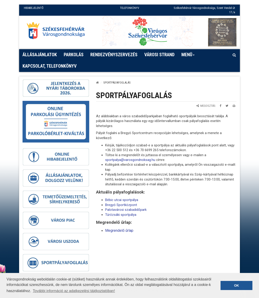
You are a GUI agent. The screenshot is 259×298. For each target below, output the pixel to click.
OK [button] (236, 285)
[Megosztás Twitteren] (227, 105)
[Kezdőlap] (97, 82)
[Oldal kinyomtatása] (234, 105)
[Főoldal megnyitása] (58, 32)
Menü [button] (188, 56)
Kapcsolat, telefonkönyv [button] (50, 66)
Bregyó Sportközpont (121, 205)
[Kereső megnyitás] (234, 55)
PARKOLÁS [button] (74, 54)
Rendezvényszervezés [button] (113, 54)
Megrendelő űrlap (119, 230)
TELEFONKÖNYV (129, 8)
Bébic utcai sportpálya (121, 200)
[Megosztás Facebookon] (220, 105)
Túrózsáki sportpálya (120, 215)
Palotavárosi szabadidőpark (126, 210)
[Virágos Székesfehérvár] (147, 31)
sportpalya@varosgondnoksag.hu (130, 160)
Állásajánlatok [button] (40, 54)
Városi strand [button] (159, 54)
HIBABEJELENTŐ (33, 8)
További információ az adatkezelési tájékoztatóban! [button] (74, 291)
